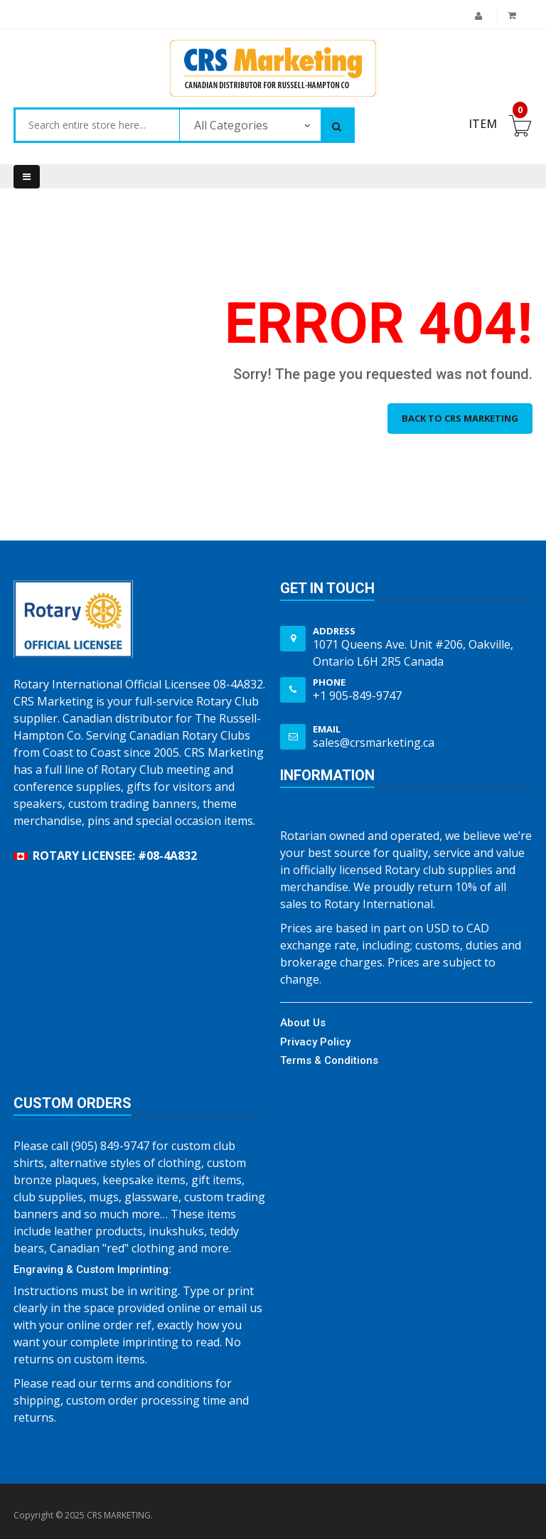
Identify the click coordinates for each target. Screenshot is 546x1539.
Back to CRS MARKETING (460, 418)
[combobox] (97, 125)
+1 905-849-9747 (357, 695)
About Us (303, 1022)
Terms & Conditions (329, 1060)
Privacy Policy (315, 1041)
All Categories (231, 125)
